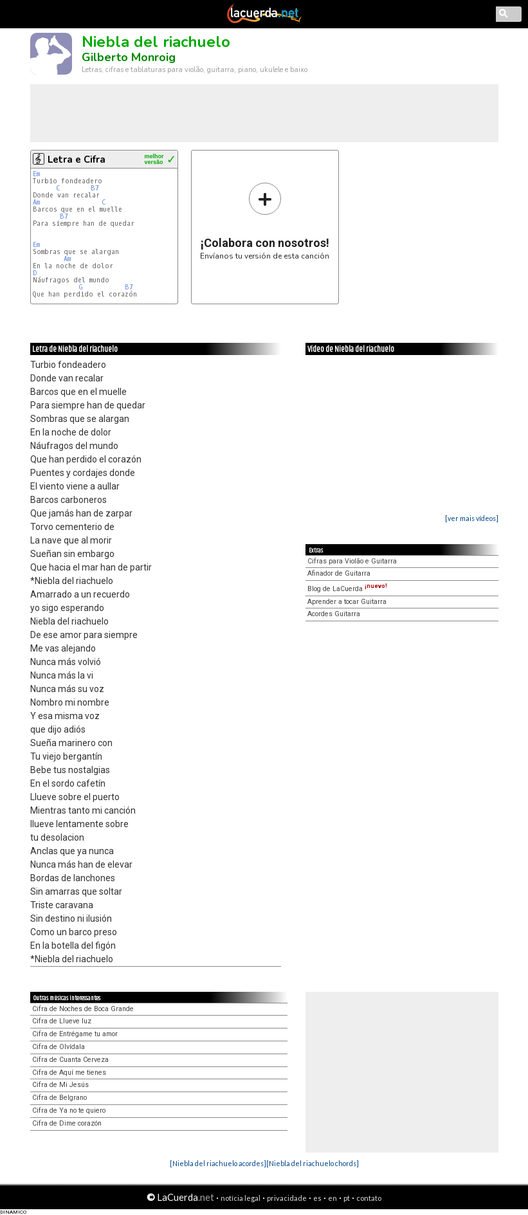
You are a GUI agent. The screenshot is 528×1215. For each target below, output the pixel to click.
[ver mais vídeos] (471, 518)
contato (368, 1198)
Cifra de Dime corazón (67, 1123)
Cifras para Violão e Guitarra (352, 561)
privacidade (287, 1198)
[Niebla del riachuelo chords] (312, 1163)
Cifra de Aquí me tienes (69, 1072)
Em (36, 174)
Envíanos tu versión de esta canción (264, 221)
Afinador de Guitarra (338, 573)
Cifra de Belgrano (59, 1097)
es (317, 1198)
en (332, 1198)
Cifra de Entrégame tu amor (75, 1034)
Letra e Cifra (76, 159)
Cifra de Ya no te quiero (68, 1110)
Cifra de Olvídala (58, 1047)
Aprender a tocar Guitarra (347, 602)
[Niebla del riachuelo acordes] (218, 1163)
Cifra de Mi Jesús (60, 1085)
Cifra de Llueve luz (61, 1021)
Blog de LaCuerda (347, 589)
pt (346, 1198)
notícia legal (240, 1198)
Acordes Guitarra (333, 614)
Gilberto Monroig (129, 57)
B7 (95, 188)
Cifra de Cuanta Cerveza (70, 1059)
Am (36, 202)
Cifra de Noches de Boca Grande (83, 1009)
